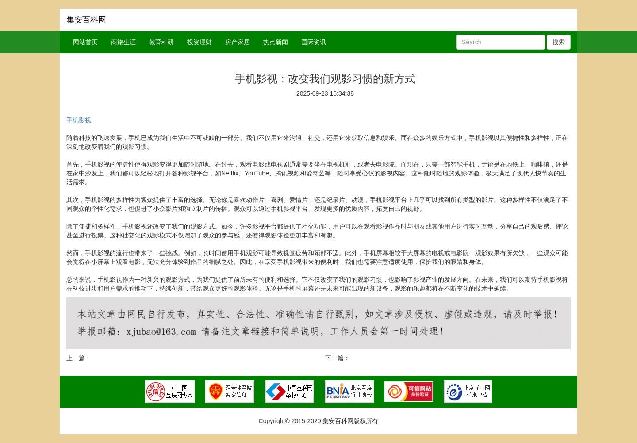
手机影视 (78, 120)
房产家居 (237, 42)
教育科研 (161, 42)
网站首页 (85, 42)
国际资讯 (313, 42)
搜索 (559, 42)
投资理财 (199, 42)
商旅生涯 (123, 42)
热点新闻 (275, 42)
